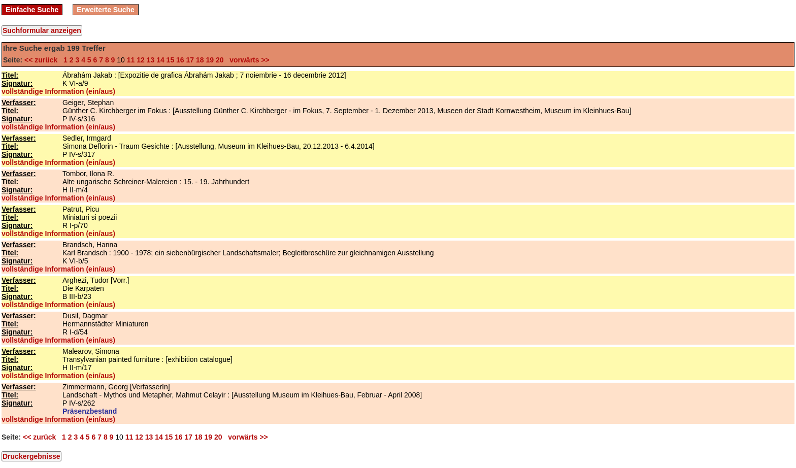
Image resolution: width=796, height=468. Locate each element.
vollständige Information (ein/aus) (58, 91)
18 (200, 60)
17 (190, 60)
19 (210, 60)
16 (180, 60)
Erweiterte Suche (106, 10)
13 (151, 60)
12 (141, 60)
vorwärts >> (247, 60)
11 (131, 60)
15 (171, 60)
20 (220, 60)
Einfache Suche (32, 10)
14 (160, 60)
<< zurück (42, 60)
